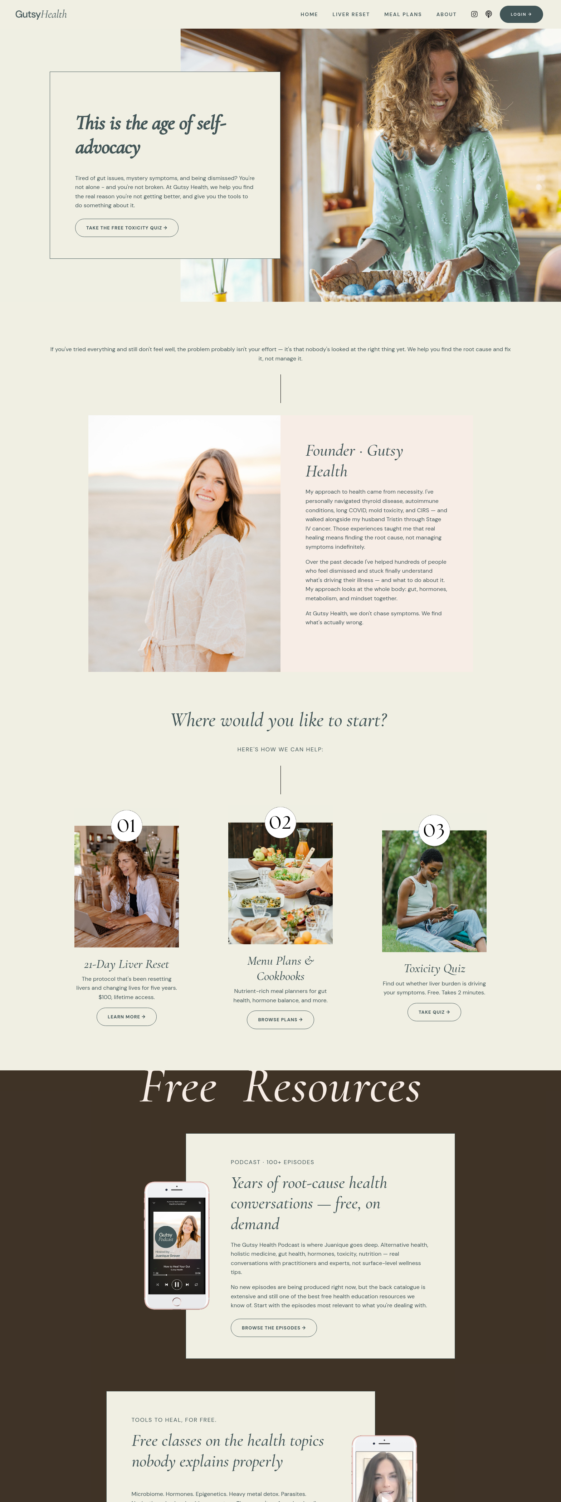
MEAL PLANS (403, 14)
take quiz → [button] (434, 1012)
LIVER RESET (351, 14)
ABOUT (446, 14)
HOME (309, 14)
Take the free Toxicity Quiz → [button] (126, 228)
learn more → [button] (127, 1017)
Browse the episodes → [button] (274, 1328)
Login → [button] (521, 14)
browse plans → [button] (280, 1020)
